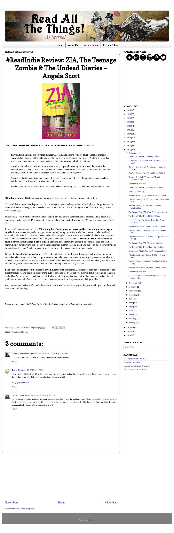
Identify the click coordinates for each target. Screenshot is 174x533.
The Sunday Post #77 (137, 183)
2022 (129, 126)
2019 (129, 138)
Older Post (111, 502)
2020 (129, 134)
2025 (129, 114)
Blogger (92, 520)
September (133, 291)
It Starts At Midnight (131, 362)
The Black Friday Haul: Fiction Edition (144, 216)
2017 (129, 146)
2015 (129, 327)
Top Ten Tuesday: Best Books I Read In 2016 (147, 173)
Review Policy (91, 45)
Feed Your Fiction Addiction (134, 359)
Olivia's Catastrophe (20, 395)
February (133, 318)
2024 (129, 118)
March (132, 314)
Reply (14, 361)
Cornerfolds (24, 382)
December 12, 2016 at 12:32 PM (31, 370)
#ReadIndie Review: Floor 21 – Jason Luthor (147, 226)
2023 (129, 122)
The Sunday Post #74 (137, 272)
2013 (129, 335)
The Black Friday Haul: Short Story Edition (146, 247)
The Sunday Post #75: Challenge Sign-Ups (146, 243)
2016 (129, 150)
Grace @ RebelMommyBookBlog (26, 353)
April (131, 310)
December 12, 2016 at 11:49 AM (54, 353)
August (132, 295)
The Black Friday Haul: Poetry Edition (144, 156)
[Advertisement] (61, 476)
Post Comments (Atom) (25, 509)
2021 (129, 130)
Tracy (14, 370)
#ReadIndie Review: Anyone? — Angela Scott (147, 268)
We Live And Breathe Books (135, 369)
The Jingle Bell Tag (136, 191)
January (132, 322)
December (133, 153)
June (131, 303)
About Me (73, 45)
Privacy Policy (110, 45)
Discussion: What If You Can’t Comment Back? (148, 251)
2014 (129, 331)
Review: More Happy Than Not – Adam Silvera (148, 195)
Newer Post (11, 502)
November (133, 283)
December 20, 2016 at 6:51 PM (42, 395)
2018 (129, 142)
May (131, 307)
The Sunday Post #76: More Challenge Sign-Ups (148, 212)
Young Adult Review (19, 332)
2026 (129, 110)
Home (60, 45)
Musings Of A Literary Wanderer (136, 366)
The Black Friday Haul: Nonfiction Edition (146, 187)
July (131, 299)
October (132, 287)
